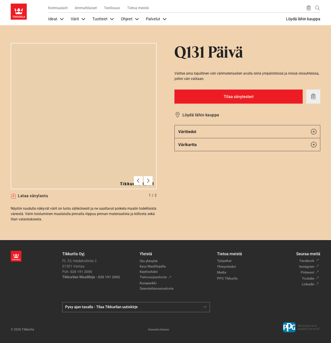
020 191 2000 (81, 272)
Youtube (308, 278)
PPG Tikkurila (227, 278)
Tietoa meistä (138, 8)
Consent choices (158, 329)
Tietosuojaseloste (153, 277)
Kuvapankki (148, 283)
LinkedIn (308, 284)
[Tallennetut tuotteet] (308, 8)
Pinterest (307, 272)
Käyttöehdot (149, 272)
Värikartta (247, 144)
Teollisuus (112, 8)
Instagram (306, 267)
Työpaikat (224, 261)
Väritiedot (247, 131)
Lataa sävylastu (29, 196)
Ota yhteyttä (148, 261)
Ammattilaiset (86, 8)
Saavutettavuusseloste (157, 289)
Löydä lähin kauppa (303, 19)
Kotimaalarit (58, 8)
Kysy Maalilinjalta (153, 266)
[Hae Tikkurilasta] (317, 8)
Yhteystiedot (226, 267)
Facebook (307, 261)
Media (221, 272)
